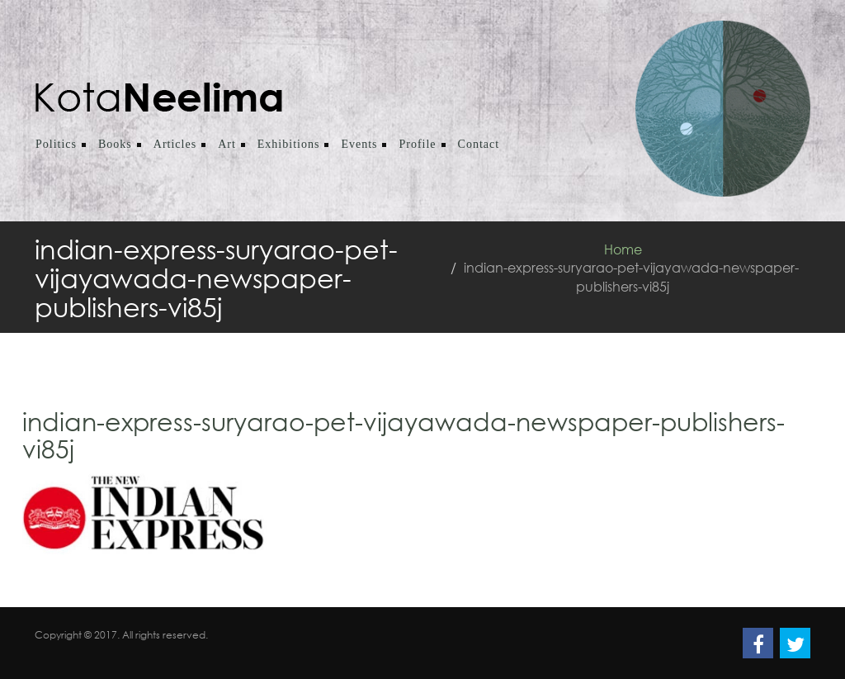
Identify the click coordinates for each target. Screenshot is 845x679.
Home (623, 249)
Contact (479, 144)
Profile (417, 144)
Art (227, 144)
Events (359, 144)
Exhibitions (288, 144)
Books (115, 144)
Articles (174, 144)
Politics (56, 144)
